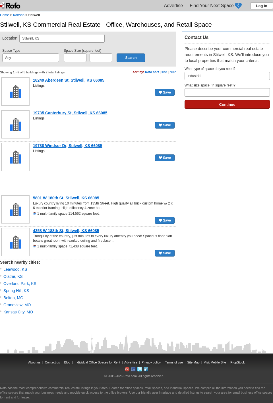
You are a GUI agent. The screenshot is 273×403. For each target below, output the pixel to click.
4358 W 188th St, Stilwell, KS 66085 (66, 230)
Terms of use (174, 362)
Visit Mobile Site (215, 362)
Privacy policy (151, 362)
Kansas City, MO (18, 312)
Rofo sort (152, 72)
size (164, 72)
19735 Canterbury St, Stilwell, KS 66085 (70, 113)
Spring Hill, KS (16, 290)
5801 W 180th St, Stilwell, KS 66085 (66, 198)
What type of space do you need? (227, 73)
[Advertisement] (88, 184)
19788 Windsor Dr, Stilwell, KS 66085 (67, 145)
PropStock (237, 362)
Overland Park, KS (19, 283)
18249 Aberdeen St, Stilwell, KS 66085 (68, 80)
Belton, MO (13, 297)
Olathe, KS (13, 276)
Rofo (10, 5)
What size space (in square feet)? (227, 90)
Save (165, 92)
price (172, 72)
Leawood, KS (15, 269)
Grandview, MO (17, 305)
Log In (261, 6)
